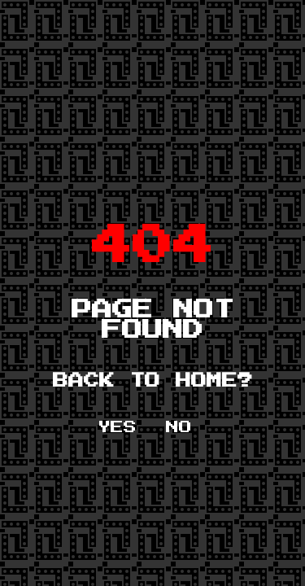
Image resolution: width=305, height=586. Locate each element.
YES (117, 427)
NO (179, 427)
